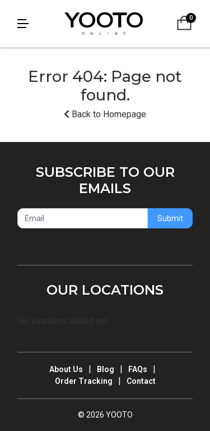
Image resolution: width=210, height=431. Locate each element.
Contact (141, 381)
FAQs (137, 369)
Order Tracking (84, 381)
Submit (170, 218)
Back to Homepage (105, 114)
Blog (105, 369)
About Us (66, 369)
